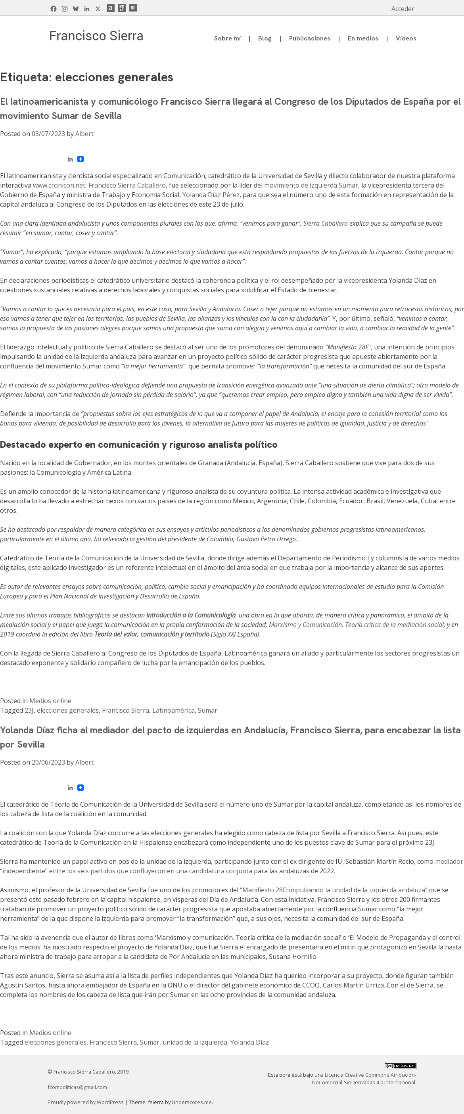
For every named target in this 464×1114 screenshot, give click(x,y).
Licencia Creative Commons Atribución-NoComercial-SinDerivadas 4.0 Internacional (364, 1078)
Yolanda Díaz (249, 1042)
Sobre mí (227, 38)
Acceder (402, 8)
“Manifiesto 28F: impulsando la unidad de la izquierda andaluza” (334, 890)
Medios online (50, 700)
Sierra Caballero (325, 223)
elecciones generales (68, 710)
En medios (363, 38)
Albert (84, 133)
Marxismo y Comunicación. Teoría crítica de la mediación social (356, 624)
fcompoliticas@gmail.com (77, 1087)
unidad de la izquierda (195, 1042)
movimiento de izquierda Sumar (311, 185)
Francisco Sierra (125, 710)
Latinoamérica (173, 710)
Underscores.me (192, 1102)
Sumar (207, 710)
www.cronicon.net (59, 185)
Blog (265, 38)
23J (29, 710)
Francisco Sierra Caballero (127, 185)
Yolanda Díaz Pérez (211, 194)
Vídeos (406, 38)
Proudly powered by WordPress (86, 1102)
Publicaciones (309, 38)
